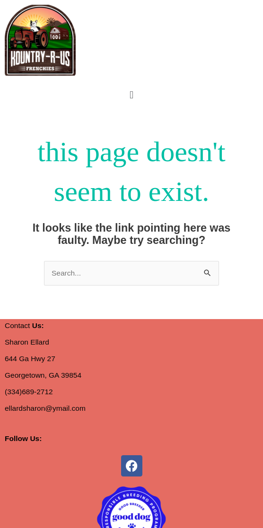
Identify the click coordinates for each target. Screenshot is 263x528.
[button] (131, 95)
